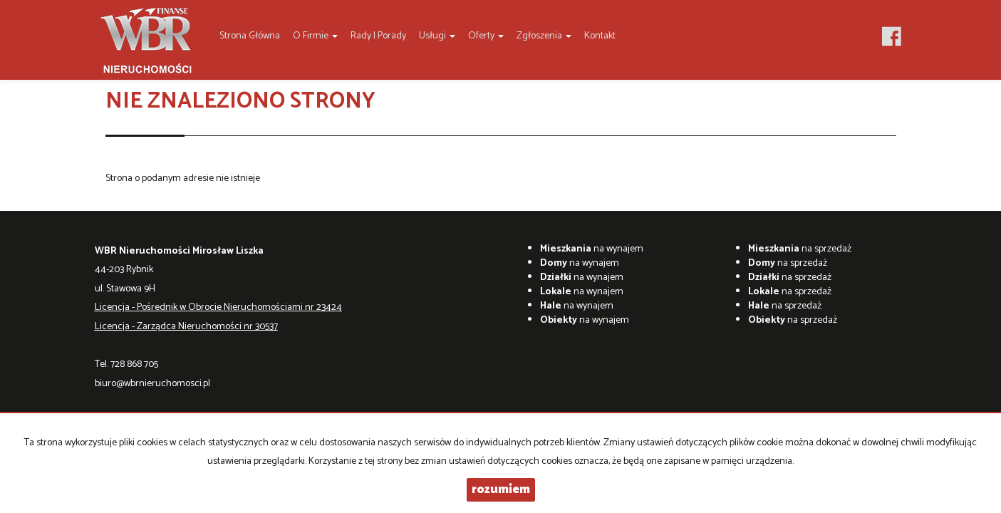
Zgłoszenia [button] (544, 36)
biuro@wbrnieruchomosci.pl (152, 383)
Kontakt (600, 36)
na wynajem (591, 249)
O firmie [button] (315, 36)
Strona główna (249, 36)
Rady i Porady (378, 36)
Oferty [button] (486, 36)
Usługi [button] (437, 36)
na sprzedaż (799, 249)
